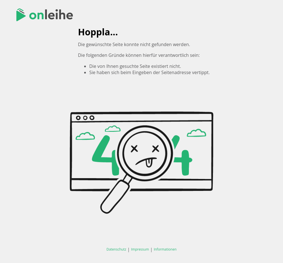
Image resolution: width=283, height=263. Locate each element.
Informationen (165, 249)
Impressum (140, 249)
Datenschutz (116, 249)
